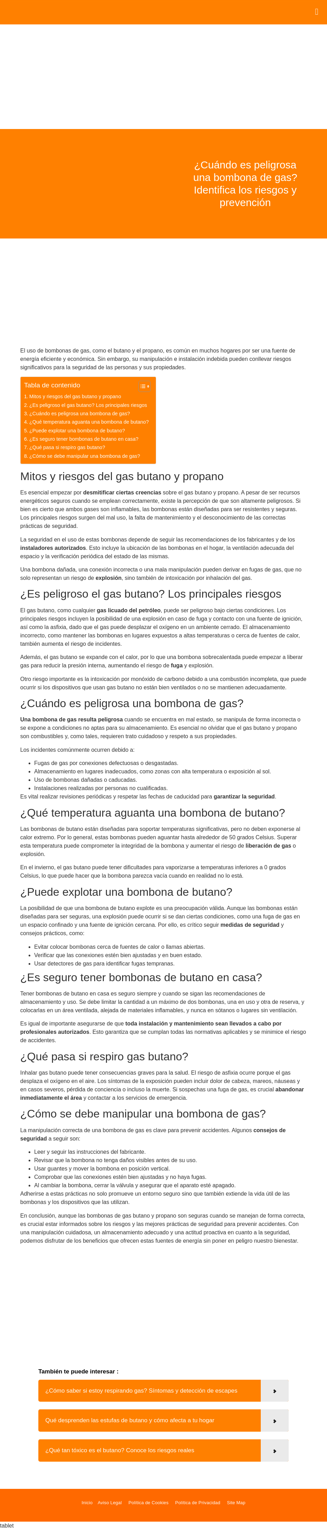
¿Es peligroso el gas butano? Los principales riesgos (88, 405)
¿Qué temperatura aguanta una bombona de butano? (89, 422)
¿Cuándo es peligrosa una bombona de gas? (79, 413)
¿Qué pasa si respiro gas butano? (67, 447)
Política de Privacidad (197, 1502)
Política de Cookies (148, 1502)
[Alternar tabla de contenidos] (141, 386)
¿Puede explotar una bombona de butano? (77, 430)
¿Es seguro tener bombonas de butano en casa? (83, 439)
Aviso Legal (110, 1502)
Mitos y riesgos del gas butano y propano (75, 396)
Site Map (236, 1502)
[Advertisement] (163, 77)
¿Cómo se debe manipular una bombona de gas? (84, 456)
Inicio (87, 1502)
